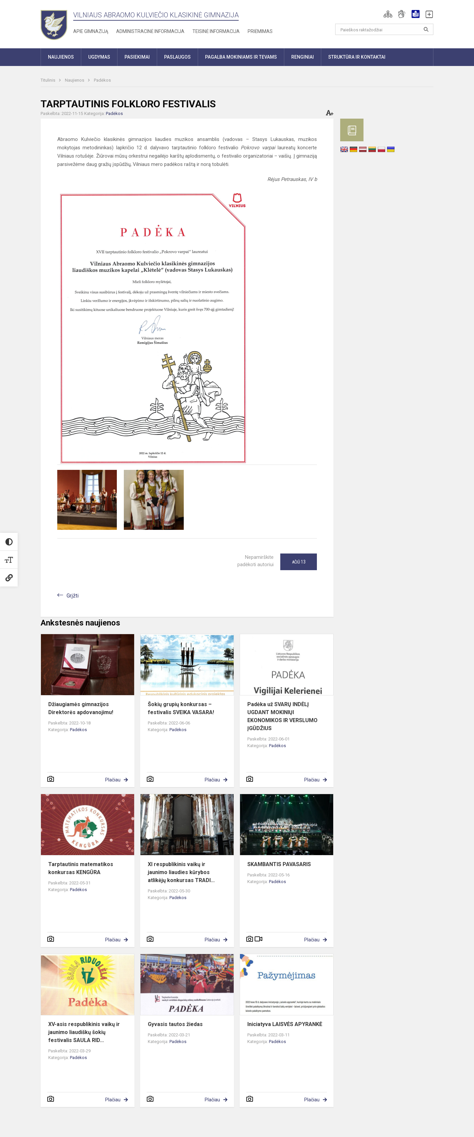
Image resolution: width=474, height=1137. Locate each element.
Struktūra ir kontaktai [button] (356, 57)
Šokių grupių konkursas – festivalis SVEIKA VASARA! (181, 708)
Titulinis (48, 80)
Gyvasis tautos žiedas (175, 1024)
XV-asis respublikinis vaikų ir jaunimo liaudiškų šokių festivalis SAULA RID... (84, 1032)
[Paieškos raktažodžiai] (384, 29)
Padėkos (102, 80)
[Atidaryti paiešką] (426, 29)
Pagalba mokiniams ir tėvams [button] (241, 57)
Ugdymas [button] (99, 57)
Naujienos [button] (61, 57)
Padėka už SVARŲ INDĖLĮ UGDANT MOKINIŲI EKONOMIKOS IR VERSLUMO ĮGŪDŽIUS (282, 716)
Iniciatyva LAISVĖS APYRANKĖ (284, 1024)
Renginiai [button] (302, 57)
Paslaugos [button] (177, 57)
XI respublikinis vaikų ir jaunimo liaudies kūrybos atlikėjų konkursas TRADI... (181, 872)
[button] (387, 14)
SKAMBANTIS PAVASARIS (279, 864)
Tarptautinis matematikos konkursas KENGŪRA (80, 868)
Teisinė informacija (216, 31)
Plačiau (112, 779)
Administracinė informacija (150, 31)
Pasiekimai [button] (137, 57)
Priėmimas (260, 31)
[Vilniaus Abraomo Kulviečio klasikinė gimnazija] (54, 23)
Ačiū (299, 562)
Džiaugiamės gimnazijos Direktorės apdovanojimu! (80, 708)
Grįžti (73, 595)
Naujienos (75, 80)
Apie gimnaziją (90, 31)
